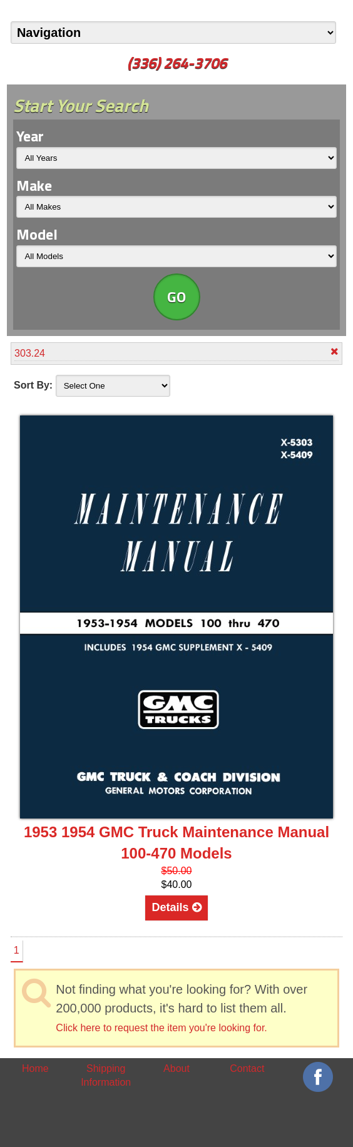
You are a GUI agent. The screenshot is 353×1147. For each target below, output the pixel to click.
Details (176, 907)
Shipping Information (106, 1075)
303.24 (176, 353)
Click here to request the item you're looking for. (161, 1027)
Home (35, 1068)
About (176, 1068)
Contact (247, 1068)
